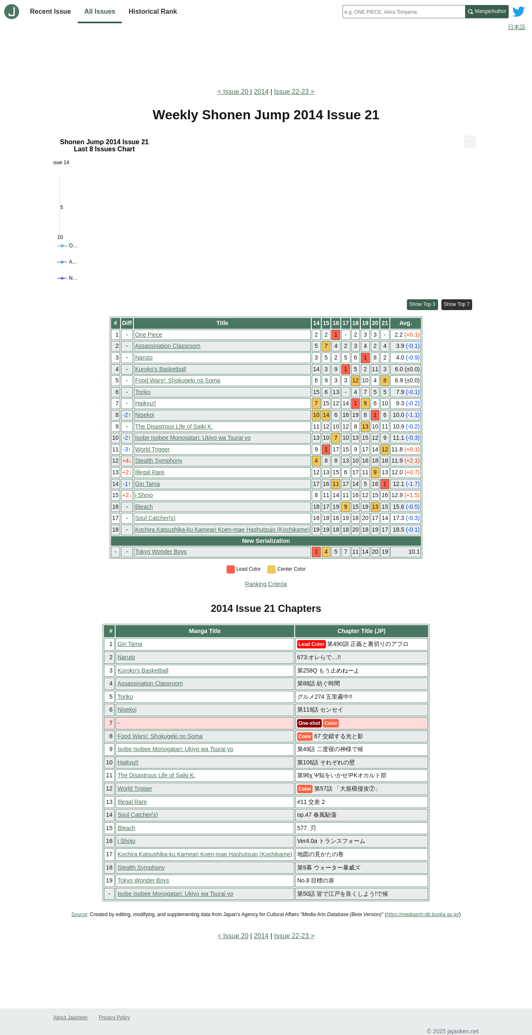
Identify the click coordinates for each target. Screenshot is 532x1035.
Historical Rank (152, 11)
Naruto (144, 357)
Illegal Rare (150, 472)
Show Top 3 (422, 304)
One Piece (148, 334)
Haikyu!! (145, 403)
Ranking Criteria (266, 584)
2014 (261, 91)
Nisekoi (144, 415)
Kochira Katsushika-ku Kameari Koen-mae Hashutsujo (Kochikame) (222, 529)
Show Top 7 (457, 304)
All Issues (100, 11)
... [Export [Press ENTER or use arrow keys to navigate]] (470, 140)
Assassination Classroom (167, 346)
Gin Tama (147, 484)
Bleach (144, 506)
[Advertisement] (266, 57)
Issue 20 (236, 91)
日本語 (516, 27)
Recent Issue (50, 11)
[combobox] (403, 11)
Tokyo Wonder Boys (161, 551)
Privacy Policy (114, 1017)
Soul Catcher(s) (155, 518)
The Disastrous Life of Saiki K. (174, 426)
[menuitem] (470, 142)
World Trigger (152, 449)
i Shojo (144, 495)
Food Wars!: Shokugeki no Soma (177, 380)
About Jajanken (70, 1017)
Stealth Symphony (158, 460)
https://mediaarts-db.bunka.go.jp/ (423, 914)
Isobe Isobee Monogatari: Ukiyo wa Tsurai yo (193, 437)
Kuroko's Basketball (160, 369)
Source (79, 914)
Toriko (142, 392)
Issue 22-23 (291, 91)
